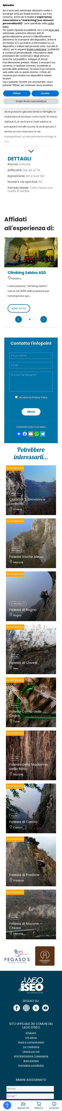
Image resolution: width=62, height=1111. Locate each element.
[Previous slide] (18, 319)
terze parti (54, 30)
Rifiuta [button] (17, 93)
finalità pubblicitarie (36, 49)
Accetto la (33, 397)
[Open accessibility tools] (7, 1105)
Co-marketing (31, 1047)
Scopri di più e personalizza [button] (31, 101)
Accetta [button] (45, 93)
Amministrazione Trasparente (31, 1056)
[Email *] (30, 1096)
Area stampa (31, 1060)
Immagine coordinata (31, 1065)
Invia (31, 412)
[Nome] (30, 1089)
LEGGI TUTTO (18, 308)
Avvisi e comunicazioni (31, 1042)
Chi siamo (31, 1037)
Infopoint (31, 1033)
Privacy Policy (39, 397)
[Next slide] (43, 319)
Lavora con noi (31, 1051)
